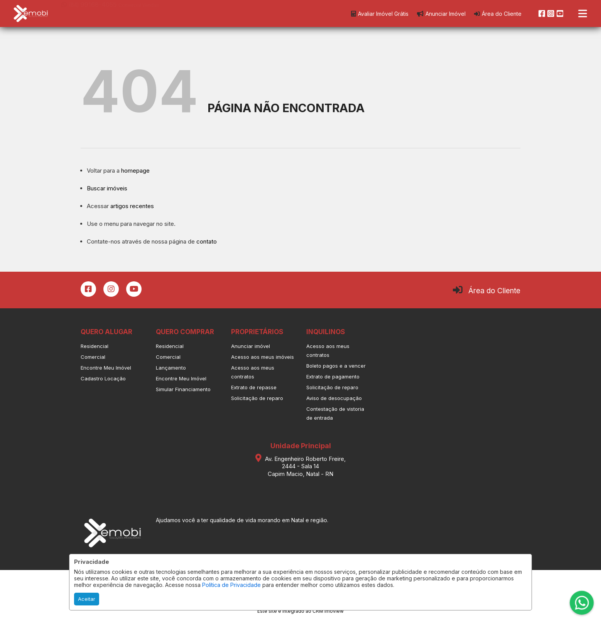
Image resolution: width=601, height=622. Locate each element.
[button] (110, 13)
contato (206, 241)
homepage (135, 170)
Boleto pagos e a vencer (336, 366)
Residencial (94, 346)
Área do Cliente (494, 290)
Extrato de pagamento (333, 376)
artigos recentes (132, 206)
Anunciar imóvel (250, 346)
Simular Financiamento (183, 389)
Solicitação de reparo (257, 398)
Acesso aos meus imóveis (262, 357)
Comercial (93, 357)
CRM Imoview (328, 611)
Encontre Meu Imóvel (106, 368)
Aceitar (86, 599)
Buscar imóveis (107, 188)
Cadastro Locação (103, 378)
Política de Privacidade (231, 585)
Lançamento (171, 368)
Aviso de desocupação (334, 398)
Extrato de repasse (254, 387)
